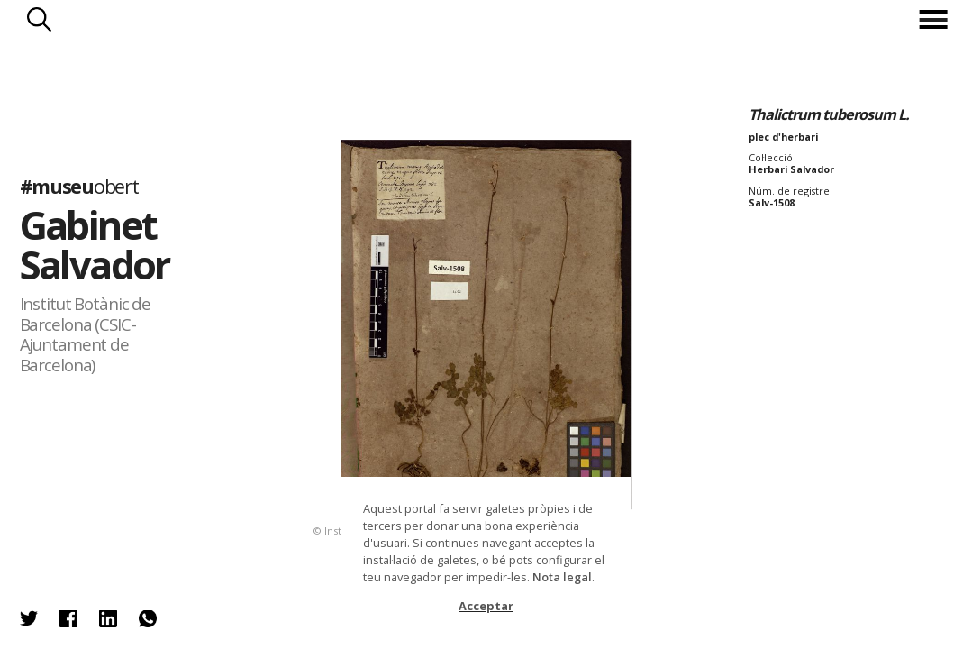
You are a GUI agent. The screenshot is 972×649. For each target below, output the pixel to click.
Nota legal (562, 577)
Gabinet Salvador (94, 244)
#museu (79, 186)
